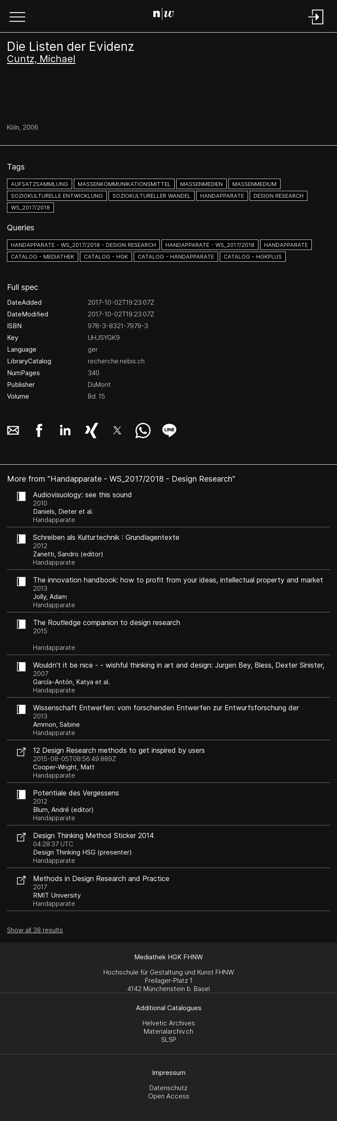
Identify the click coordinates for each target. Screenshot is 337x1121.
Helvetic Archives (168, 1023)
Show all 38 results (35, 930)
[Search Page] (167, 15)
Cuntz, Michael (41, 58)
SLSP (168, 1039)
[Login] (316, 25)
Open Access (168, 1096)
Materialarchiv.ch (168, 1031)
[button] (17, 18)
